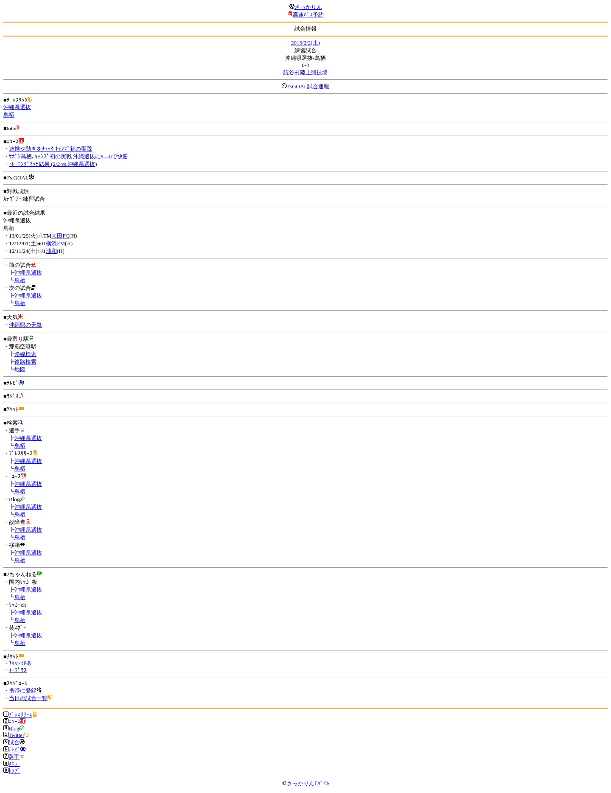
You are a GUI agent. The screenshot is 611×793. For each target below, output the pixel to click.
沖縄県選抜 (17, 107)
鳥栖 (8, 115)
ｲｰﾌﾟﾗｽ (18, 670)
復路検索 (25, 362)
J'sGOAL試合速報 (308, 86)
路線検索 (25, 354)
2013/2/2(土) (305, 42)
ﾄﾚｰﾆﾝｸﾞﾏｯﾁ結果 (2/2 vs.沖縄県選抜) (53, 164)
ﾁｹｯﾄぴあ (20, 663)
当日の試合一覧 (28, 698)
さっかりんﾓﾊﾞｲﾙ (305, 783)
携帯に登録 (22, 690)
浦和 (51, 251)
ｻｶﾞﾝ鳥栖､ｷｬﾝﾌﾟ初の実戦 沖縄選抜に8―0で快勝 (68, 156)
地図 (19, 369)
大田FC (60, 236)
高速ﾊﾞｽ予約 (308, 14)
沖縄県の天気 (25, 325)
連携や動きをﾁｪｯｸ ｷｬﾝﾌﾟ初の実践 (50, 149)
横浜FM (55, 243)
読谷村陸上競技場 (305, 72)
